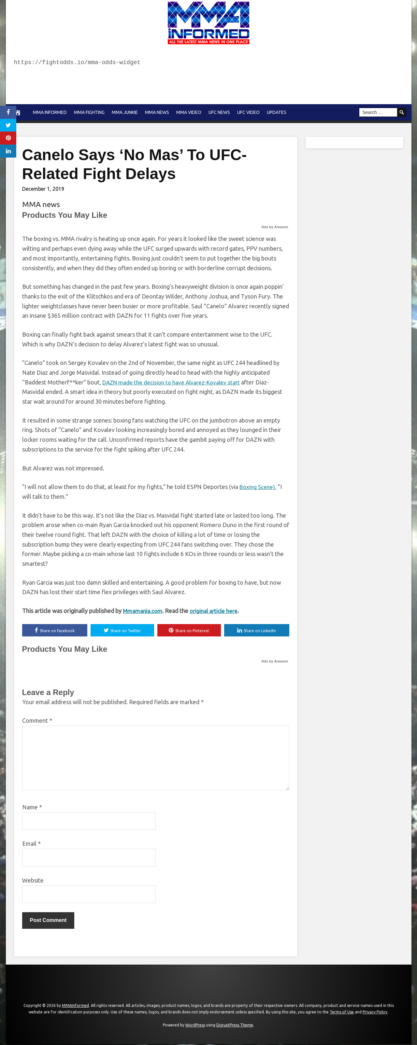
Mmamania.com (143, 610)
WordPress (195, 1025)
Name (32, 807)
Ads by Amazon (274, 227)
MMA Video (188, 112)
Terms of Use (342, 1012)
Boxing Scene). (258, 486)
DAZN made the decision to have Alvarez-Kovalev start (174, 382)
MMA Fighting (89, 112)
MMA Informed (50, 112)
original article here (216, 610)
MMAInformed (75, 1006)
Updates (276, 112)
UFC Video (248, 112)
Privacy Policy (375, 1012)
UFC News (219, 112)
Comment (37, 721)
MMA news (157, 112)
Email (31, 844)
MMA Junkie (125, 112)
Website (33, 881)
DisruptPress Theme (234, 1025)
